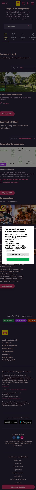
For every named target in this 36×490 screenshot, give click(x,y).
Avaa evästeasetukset (18, 254)
